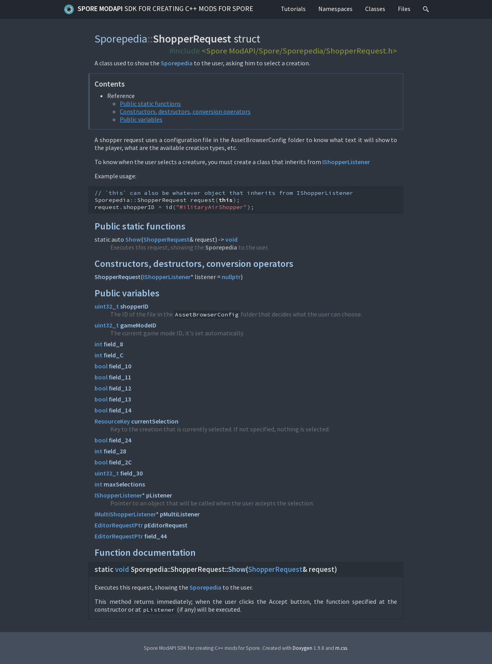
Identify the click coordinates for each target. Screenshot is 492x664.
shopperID (134, 306)
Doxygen (302, 648)
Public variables (141, 119)
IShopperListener (346, 162)
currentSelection (154, 421)
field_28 (115, 451)
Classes (375, 9)
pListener (159, 495)
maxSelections (124, 484)
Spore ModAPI (158, 9)
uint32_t (107, 306)
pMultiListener (180, 514)
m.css (341, 648)
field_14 (120, 410)
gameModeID (138, 325)
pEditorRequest (166, 525)
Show (133, 239)
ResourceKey (112, 421)
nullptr (231, 277)
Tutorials (293, 9)
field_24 (120, 440)
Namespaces (335, 9)
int (98, 344)
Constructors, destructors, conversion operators (185, 111)
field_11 (120, 377)
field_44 (155, 536)
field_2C (120, 462)
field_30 (131, 473)
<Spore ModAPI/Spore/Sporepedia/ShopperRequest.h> (299, 51)
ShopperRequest (166, 239)
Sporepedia (121, 38)
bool (101, 366)
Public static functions (150, 103)
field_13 (120, 399)
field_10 (120, 366)
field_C (113, 355)
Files (404, 9)
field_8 (113, 344)
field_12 (120, 388)
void (231, 239)
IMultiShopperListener (125, 514)
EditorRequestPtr (119, 525)
